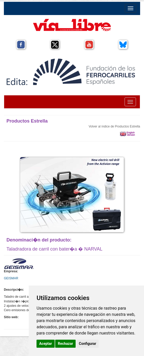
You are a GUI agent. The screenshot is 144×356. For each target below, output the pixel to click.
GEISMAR (11, 278)
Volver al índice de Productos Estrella (114, 126)
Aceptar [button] (45, 343)
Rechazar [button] (65, 343)
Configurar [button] (87, 343)
